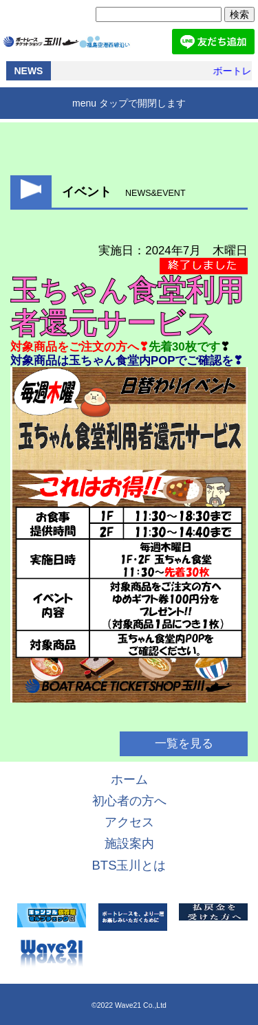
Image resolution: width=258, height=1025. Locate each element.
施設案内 (129, 843)
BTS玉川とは (129, 865)
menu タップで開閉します (129, 103)
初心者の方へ (129, 800)
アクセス (129, 822)
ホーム (129, 779)
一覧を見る (184, 743)
